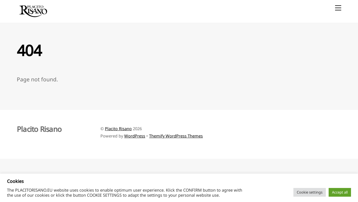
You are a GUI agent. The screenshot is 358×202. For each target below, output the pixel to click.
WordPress (134, 136)
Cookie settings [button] (309, 192)
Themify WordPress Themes (176, 136)
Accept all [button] (340, 192)
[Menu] (338, 7)
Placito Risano (118, 128)
